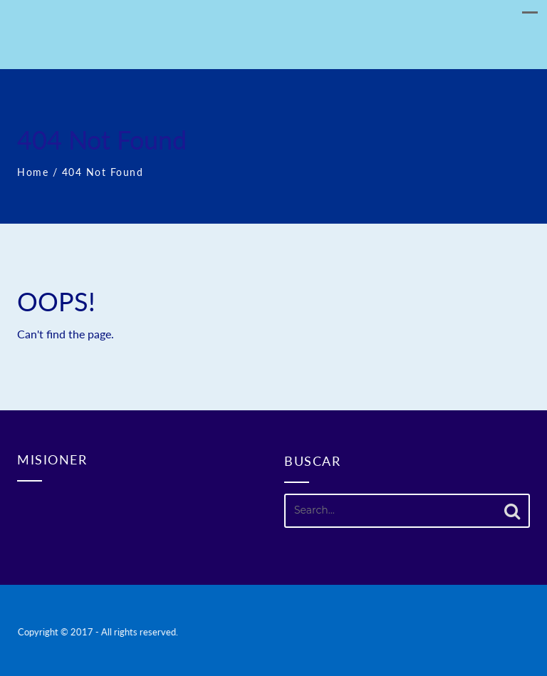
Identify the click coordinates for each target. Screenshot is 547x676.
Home (32, 172)
